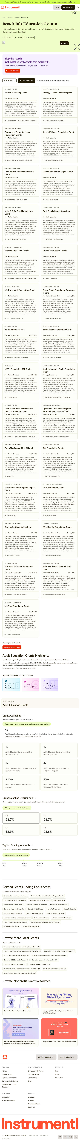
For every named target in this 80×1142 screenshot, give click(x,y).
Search (64, 43)
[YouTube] (70, 1137)
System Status (6, 1138)
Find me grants (12, 70)
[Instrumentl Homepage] (10, 7)
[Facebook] (60, 1137)
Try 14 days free (68, 7)
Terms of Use (44, 1135)
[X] (65, 1137)
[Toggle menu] (77, 7)
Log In (57, 7)
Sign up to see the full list (12, 647)
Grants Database (67, 1057)
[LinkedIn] (76, 1137)
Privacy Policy (33, 1135)
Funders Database (46, 1057)
